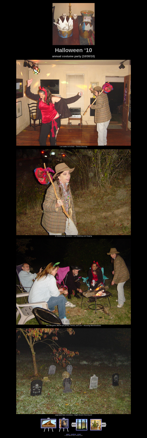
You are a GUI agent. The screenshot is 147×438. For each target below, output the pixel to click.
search (68, 434)
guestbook (73, 434)
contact (79, 434)
